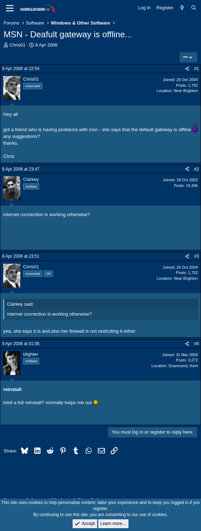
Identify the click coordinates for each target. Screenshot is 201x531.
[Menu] (9, 8)
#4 (196, 343)
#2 (196, 169)
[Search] (194, 8)
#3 (196, 256)
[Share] (187, 69)
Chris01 (18, 45)
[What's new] (182, 8)
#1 (196, 68)
